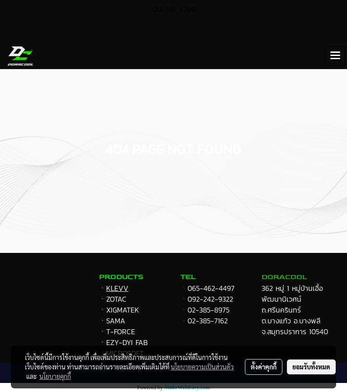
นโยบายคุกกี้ (55, 376)
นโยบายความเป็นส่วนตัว (202, 367)
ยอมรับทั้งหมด (311, 367)
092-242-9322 (210, 299)
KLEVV (117, 288)
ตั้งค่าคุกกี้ (264, 367)
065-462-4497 (211, 288)
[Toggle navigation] (335, 56)
